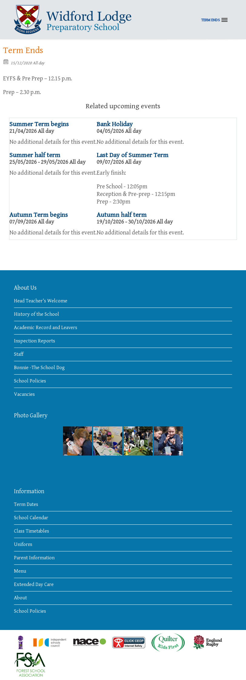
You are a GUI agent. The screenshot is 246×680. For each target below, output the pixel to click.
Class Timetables (31, 531)
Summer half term (34, 155)
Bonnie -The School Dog (39, 368)
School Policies (30, 381)
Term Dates (26, 504)
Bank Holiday (115, 124)
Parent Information (34, 558)
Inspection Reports (34, 341)
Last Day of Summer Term (132, 155)
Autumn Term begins (38, 215)
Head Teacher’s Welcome (40, 301)
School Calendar (31, 518)
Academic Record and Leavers (45, 328)
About (20, 598)
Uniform (23, 544)
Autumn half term (122, 215)
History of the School (36, 314)
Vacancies (24, 394)
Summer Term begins (39, 124)
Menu (20, 571)
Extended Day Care (34, 584)
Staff (18, 354)
